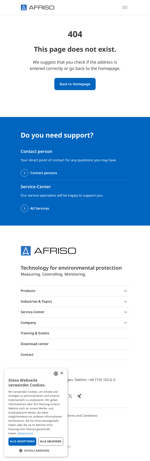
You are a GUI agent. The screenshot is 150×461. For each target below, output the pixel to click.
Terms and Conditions (82, 416)
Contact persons (43, 173)
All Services (39, 208)
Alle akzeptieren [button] (22, 441)
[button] (35, 450)
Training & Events (35, 333)
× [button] (61, 373)
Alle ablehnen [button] (51, 441)
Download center (35, 343)
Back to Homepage (75, 84)
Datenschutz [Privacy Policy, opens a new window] (25, 433)
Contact (27, 354)
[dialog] (35, 412)
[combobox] (56, 374)
